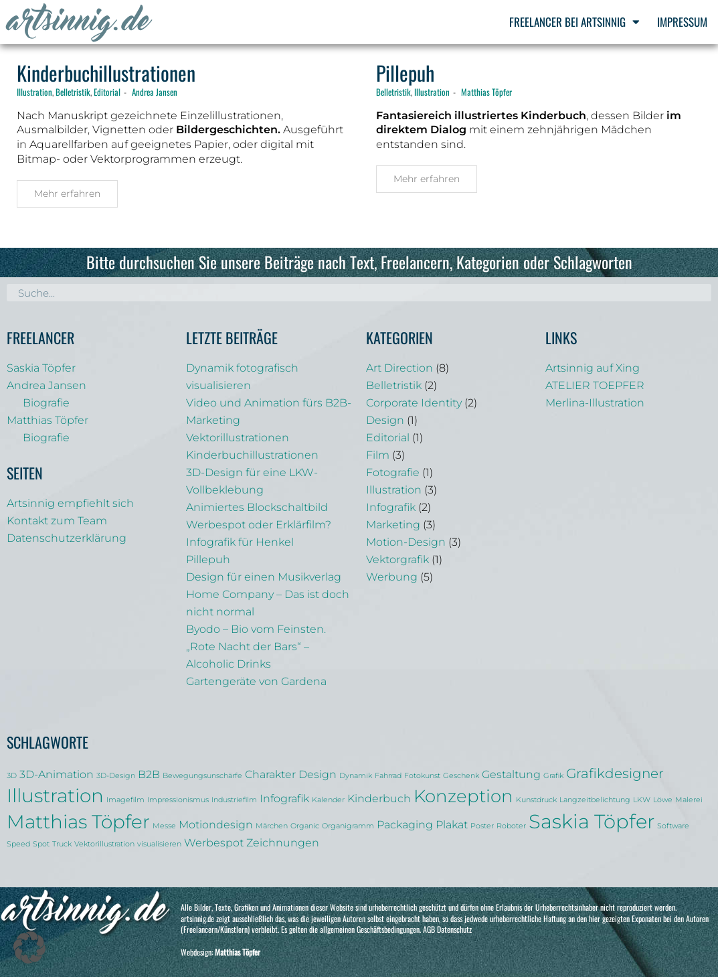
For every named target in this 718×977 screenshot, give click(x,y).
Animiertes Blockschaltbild (257, 507)
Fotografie (393, 472)
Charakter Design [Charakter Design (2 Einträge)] (291, 774)
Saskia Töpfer (41, 368)
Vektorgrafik (397, 559)
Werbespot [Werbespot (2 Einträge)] (214, 842)
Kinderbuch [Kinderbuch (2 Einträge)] (379, 798)
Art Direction (399, 368)
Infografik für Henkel (240, 542)
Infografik (391, 507)
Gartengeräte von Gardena (256, 681)
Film (377, 455)
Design (385, 420)
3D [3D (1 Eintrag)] (12, 775)
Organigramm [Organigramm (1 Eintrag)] (348, 826)
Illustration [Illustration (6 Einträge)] (55, 795)
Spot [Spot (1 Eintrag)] (41, 844)
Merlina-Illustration (594, 402)
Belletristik (73, 91)
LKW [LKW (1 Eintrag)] (641, 800)
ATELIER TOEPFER (594, 385)
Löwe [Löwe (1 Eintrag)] (662, 800)
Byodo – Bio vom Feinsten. (256, 629)
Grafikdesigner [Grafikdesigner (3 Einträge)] (615, 773)
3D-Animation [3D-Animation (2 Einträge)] (56, 774)
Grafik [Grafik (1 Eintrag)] (553, 775)
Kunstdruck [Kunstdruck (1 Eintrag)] (536, 800)
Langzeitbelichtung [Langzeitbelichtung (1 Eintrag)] (594, 800)
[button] (29, 947)
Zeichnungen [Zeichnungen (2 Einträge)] (282, 842)
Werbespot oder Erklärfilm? (258, 524)
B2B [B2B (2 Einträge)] (149, 774)
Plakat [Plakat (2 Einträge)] (452, 824)
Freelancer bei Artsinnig (574, 21)
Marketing (393, 524)
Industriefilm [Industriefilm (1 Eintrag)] (234, 800)
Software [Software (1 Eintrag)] (673, 826)
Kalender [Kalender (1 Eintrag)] (328, 800)
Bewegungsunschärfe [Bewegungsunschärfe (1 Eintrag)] (202, 775)
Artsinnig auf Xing (592, 368)
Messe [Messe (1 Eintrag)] (164, 826)
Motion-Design (406, 542)
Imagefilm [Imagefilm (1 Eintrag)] (125, 800)
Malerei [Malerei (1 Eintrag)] (689, 800)
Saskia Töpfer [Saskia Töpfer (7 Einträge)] (591, 821)
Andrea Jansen (154, 91)
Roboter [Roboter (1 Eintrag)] (511, 826)
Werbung (392, 577)
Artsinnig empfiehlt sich (70, 503)
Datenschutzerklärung (66, 538)
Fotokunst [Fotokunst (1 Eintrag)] (422, 775)
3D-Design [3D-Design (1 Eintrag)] (115, 775)
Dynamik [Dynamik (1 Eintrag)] (355, 775)
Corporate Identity (414, 402)
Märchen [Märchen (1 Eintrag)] (272, 826)
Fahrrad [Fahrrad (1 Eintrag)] (388, 775)
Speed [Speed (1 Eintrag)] (18, 844)
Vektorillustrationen (237, 437)
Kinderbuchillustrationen (106, 73)
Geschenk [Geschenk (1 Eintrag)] (461, 775)
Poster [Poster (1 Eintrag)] (482, 826)
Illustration (34, 91)
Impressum (682, 21)
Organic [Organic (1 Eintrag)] (304, 826)
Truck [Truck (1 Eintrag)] (62, 844)
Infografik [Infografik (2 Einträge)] (284, 798)
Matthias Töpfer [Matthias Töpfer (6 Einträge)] (78, 821)
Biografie (46, 402)
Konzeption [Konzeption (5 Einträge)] (463, 795)
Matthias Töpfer (486, 91)
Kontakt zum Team (57, 520)
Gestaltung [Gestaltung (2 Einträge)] (511, 774)
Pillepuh (405, 73)
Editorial (107, 91)
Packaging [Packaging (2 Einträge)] (405, 824)
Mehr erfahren (67, 193)
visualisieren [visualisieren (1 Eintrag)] (159, 844)
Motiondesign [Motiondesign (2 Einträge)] (216, 824)
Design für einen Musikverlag (263, 577)
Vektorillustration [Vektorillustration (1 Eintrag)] (104, 844)
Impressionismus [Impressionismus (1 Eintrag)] (178, 800)
